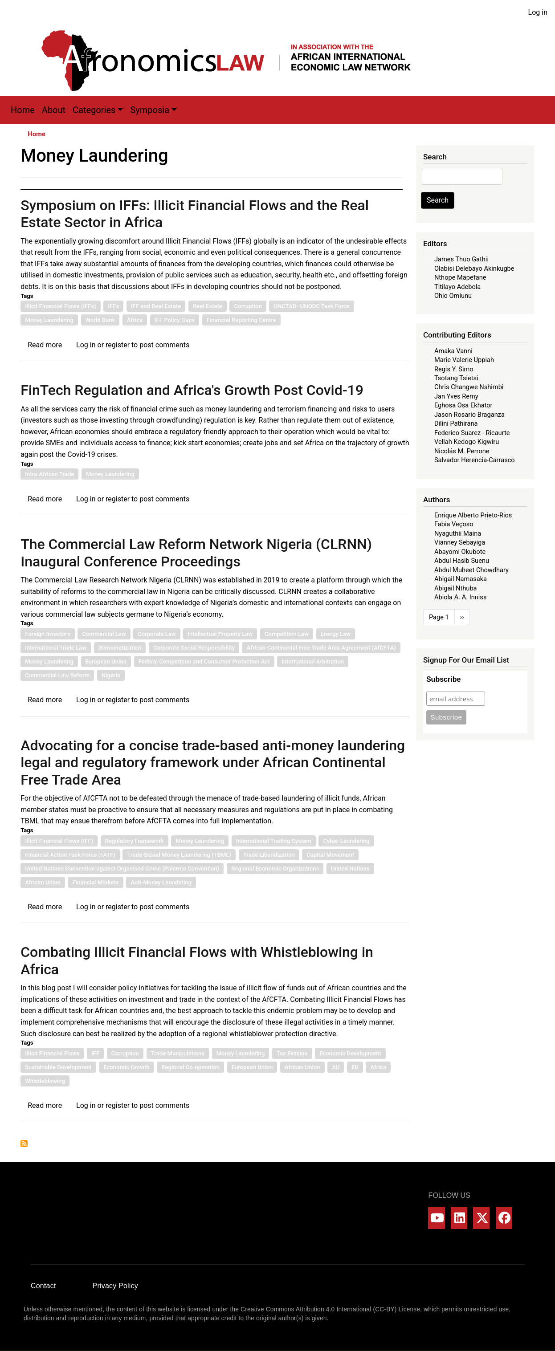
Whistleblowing (45, 1081)
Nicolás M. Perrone (462, 451)
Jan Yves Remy (456, 396)
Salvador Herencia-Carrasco (474, 460)
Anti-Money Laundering (161, 882)
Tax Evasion (292, 1053)
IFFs (113, 306)
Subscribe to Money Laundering (24, 1143)
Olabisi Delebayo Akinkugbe (474, 269)
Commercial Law (104, 634)
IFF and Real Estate (156, 306)
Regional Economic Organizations (275, 868)
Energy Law (336, 634)
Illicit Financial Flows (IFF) (59, 841)
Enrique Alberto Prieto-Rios (473, 515)
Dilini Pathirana (456, 423)
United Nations (350, 868)
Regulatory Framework (134, 841)
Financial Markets (96, 882)
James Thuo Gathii (461, 259)
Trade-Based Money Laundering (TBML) (179, 854)
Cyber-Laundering (346, 841)
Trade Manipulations (177, 1053)
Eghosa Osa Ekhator (463, 405)
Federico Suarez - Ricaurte (472, 433)
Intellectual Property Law (220, 634)
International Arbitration (313, 661)
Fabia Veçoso (453, 524)
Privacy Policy (115, 1286)
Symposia (149, 110)
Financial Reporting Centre (241, 320)
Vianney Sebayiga (459, 542)
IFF (95, 1053)
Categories (94, 110)
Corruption (247, 306)
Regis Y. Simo (453, 369)
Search (438, 200)
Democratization (120, 647)
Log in (537, 12)
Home (23, 110)
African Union (43, 882)
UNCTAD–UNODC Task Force (311, 306)
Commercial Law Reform (57, 675)
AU (335, 1067)
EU (355, 1067)
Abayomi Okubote (460, 552)
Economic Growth (126, 1067)
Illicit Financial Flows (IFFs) (60, 306)
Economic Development (350, 1053)
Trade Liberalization (269, 854)
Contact (43, 1286)
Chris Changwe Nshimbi (468, 387)
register (118, 345)
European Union (106, 661)
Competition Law (287, 634)
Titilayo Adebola (457, 287)
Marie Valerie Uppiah (464, 360)
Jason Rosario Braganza (469, 415)
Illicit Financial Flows (52, 1053)
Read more (45, 345)
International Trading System (273, 841)
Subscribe (443, 679)
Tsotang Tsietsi (456, 378)
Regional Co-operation (190, 1067)
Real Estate (207, 306)
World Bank (100, 320)
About (53, 110)
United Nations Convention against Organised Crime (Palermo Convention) (122, 868)
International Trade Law (55, 647)
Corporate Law (157, 634)
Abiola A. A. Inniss (460, 597)
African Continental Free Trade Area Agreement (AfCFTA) (321, 647)
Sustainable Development (58, 1067)
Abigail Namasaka (460, 579)
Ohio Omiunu (453, 296)
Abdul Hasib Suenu (461, 561)
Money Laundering (49, 320)
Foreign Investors (47, 634)
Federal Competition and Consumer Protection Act (204, 661)
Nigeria (111, 675)
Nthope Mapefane (460, 277)
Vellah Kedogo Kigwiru (466, 442)
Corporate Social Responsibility (194, 647)
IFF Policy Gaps (175, 320)
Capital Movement (330, 854)
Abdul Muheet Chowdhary (471, 570)
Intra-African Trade (49, 474)
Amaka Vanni (453, 351)
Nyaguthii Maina (457, 533)
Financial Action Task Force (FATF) (70, 854)
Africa (135, 320)
